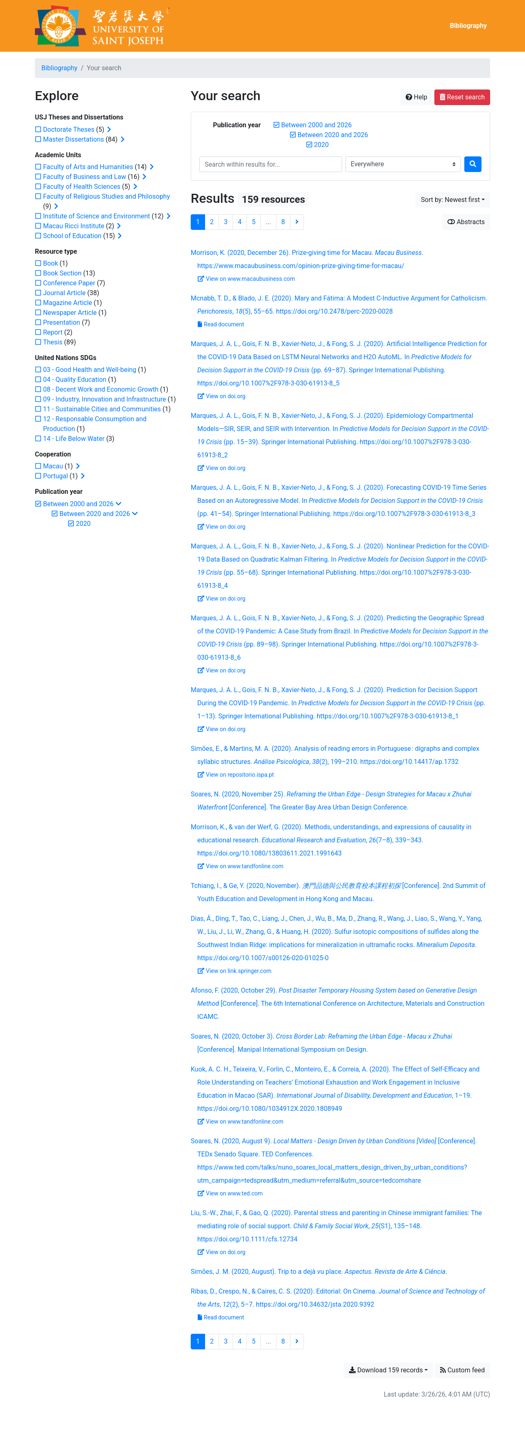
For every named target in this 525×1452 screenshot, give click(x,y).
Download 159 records (386, 1370)
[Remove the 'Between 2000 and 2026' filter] (316, 125)
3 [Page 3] (226, 222)
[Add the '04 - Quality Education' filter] (74, 379)
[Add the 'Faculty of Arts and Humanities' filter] (88, 167)
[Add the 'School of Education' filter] (72, 236)
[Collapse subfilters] (118, 504)
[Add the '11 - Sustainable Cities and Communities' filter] (102, 409)
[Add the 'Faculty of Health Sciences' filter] (82, 186)
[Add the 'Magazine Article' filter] (67, 303)
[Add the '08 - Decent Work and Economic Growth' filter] (100, 389)
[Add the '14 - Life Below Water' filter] (74, 439)
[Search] (473, 164)
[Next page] (297, 222)
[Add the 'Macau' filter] (53, 466)
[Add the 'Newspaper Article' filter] (70, 313)
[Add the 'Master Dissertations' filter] (73, 139)
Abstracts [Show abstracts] (466, 222)
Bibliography (468, 26)
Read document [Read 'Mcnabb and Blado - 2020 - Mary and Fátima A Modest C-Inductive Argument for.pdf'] (221, 324)
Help (416, 97)
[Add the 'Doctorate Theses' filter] (68, 129)
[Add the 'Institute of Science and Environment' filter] (96, 216)
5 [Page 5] (254, 222)
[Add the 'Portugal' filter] (55, 476)
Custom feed (462, 1370)
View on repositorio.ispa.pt (236, 774)
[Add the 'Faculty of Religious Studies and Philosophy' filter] (106, 196)
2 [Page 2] (212, 222)
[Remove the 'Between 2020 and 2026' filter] (333, 135)
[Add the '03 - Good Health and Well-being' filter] (89, 370)
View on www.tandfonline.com (240, 866)
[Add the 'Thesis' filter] (52, 342)
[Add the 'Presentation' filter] (61, 322)
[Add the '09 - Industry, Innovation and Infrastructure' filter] (104, 399)
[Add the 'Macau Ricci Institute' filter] (73, 226)
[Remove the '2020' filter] (321, 145)
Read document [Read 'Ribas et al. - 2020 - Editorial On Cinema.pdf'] (221, 1317)
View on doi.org (221, 396)
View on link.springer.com (235, 971)
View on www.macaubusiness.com (246, 278)
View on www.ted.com (230, 1193)
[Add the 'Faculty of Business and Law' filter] (84, 177)
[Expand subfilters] (109, 130)
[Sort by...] (452, 200)
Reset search (462, 97)
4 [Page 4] (240, 222)
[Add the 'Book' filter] (50, 263)
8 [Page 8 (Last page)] (283, 222)
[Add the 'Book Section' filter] (62, 273)
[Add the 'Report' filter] (53, 332)
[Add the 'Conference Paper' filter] (69, 283)
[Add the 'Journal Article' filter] (64, 293)
